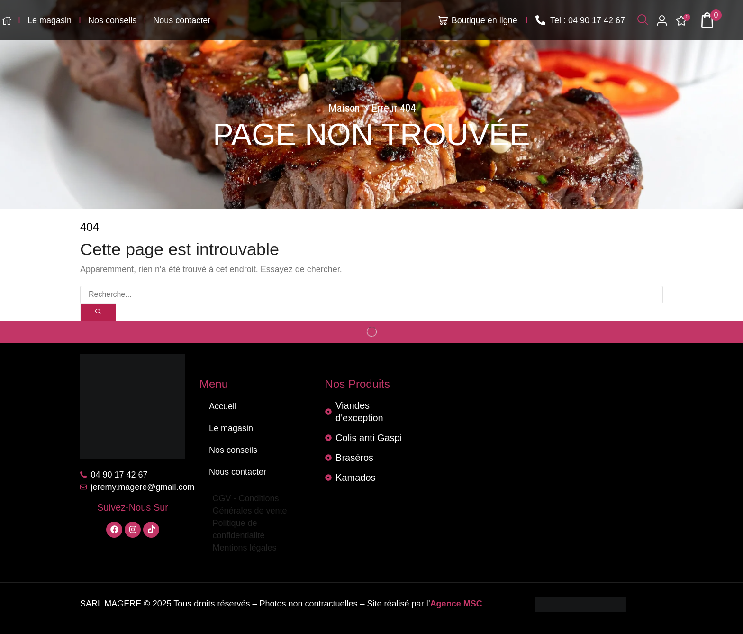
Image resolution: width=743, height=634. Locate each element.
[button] (642, 20)
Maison (344, 108)
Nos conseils (233, 450)
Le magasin (231, 428)
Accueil (222, 406)
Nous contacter (237, 472)
